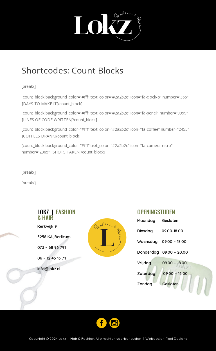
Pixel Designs (176, 338)
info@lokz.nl (48, 268)
